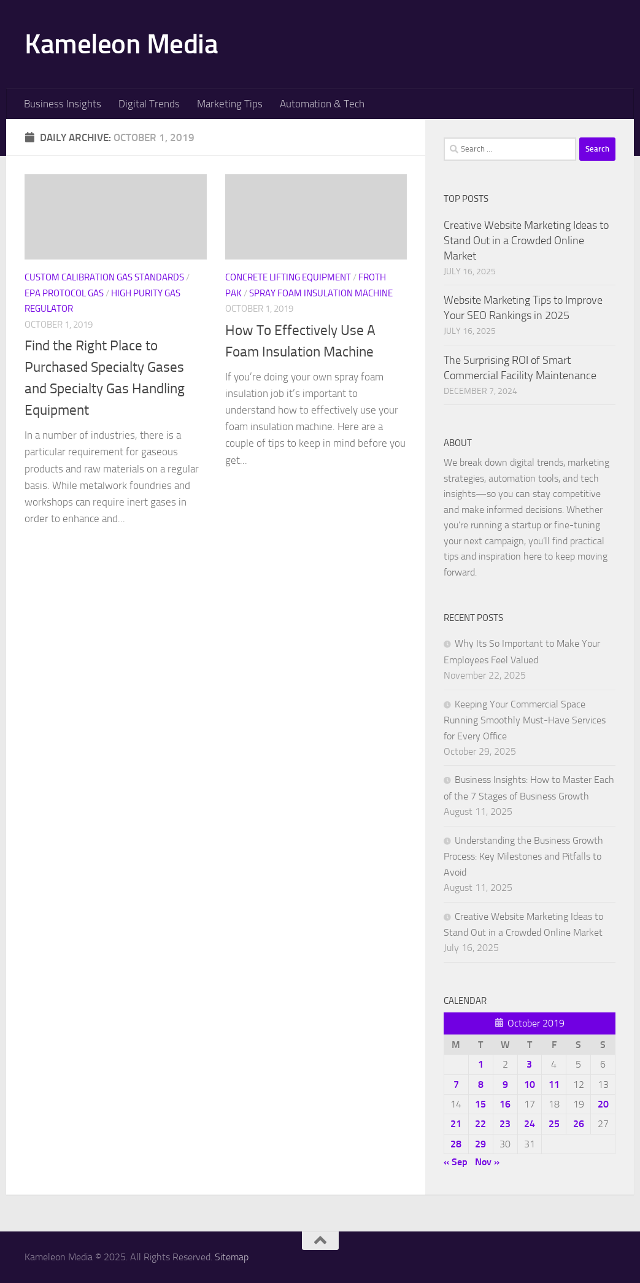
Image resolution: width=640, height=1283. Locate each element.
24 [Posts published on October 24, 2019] (529, 1124)
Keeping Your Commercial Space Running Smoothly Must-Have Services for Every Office (525, 720)
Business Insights (62, 104)
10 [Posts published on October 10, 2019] (529, 1084)
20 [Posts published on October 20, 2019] (603, 1104)
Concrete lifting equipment (288, 277)
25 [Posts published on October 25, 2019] (554, 1124)
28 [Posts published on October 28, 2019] (455, 1144)
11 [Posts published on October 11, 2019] (554, 1084)
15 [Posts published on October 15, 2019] (480, 1104)
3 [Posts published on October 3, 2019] (529, 1064)
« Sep (456, 1162)
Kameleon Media (121, 44)
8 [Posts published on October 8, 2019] (481, 1084)
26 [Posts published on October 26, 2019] (578, 1124)
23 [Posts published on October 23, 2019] (505, 1124)
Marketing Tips (230, 104)
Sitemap (232, 1257)
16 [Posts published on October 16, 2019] (505, 1104)
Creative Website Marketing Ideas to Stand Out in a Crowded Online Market (526, 240)
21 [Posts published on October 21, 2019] (455, 1124)
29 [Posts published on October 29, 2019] (480, 1144)
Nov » (487, 1162)
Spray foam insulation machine (321, 293)
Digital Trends (149, 104)
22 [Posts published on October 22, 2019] (480, 1124)
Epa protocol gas (64, 293)
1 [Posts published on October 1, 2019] (481, 1064)
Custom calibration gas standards (104, 277)
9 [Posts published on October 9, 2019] (505, 1084)
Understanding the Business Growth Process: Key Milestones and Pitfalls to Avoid (523, 856)
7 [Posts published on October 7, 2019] (456, 1084)
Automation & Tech (322, 104)
